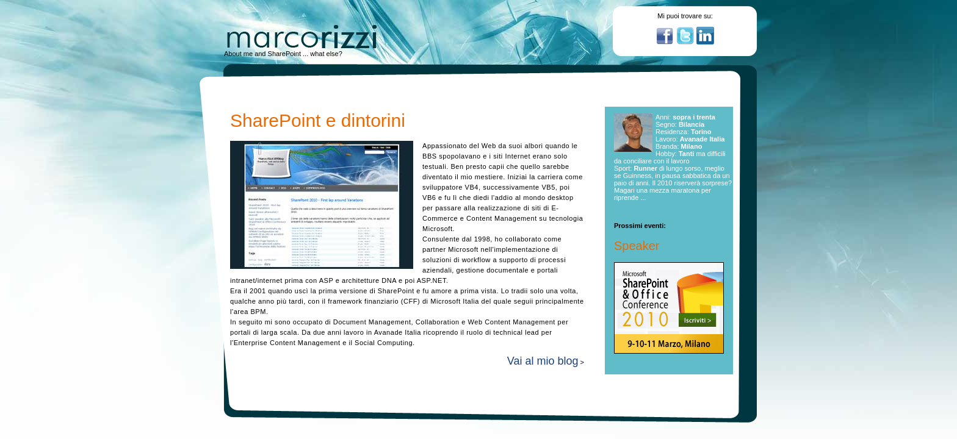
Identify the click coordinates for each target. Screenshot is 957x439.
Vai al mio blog (543, 361)
